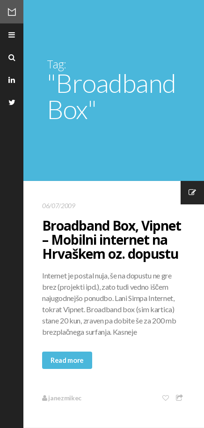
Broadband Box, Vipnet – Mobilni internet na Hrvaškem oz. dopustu (111, 240)
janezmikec (61, 398)
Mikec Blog (11, 11)
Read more (67, 360)
